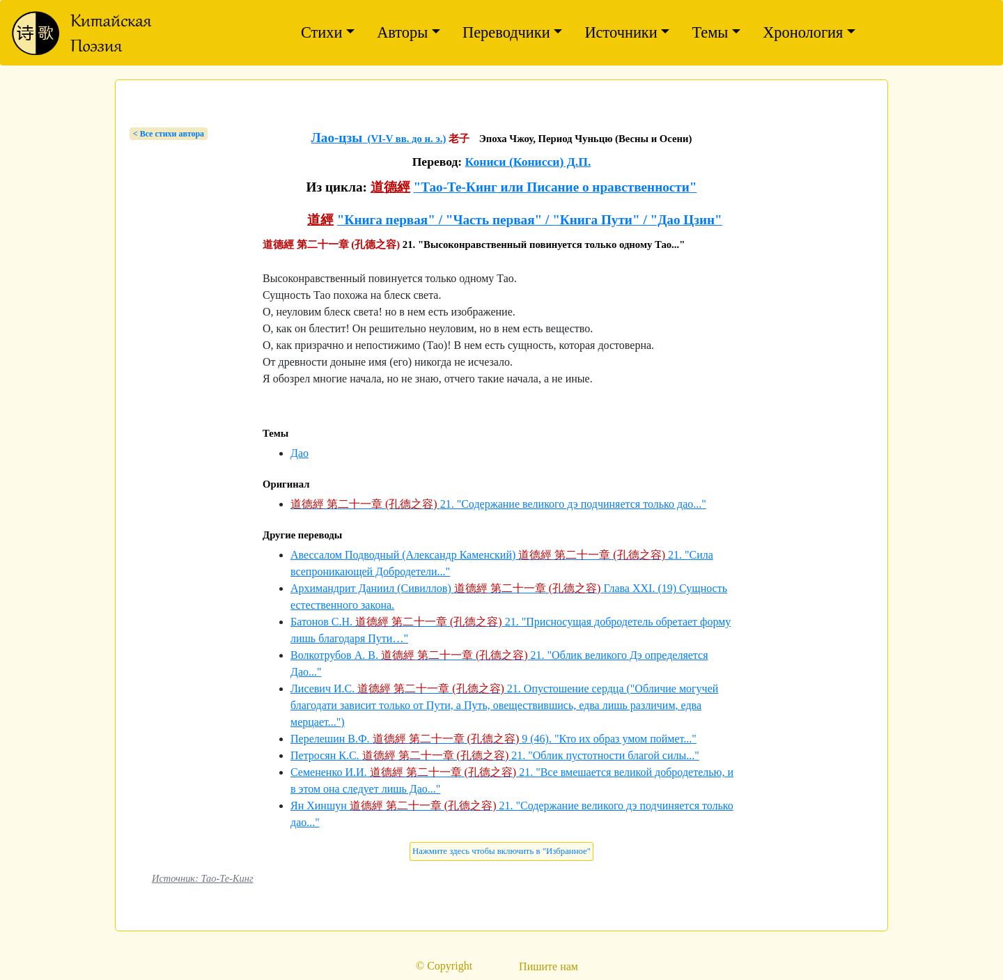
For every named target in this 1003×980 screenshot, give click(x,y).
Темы (710, 32)
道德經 (390, 187)
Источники (620, 32)
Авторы (402, 32)
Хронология (803, 32)
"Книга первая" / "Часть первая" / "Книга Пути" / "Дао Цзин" (529, 219)
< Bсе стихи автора (168, 134)
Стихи (322, 32)
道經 (320, 219)
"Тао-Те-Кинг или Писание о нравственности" (555, 187)
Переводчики (506, 32)
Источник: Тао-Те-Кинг (203, 878)
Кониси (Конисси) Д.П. (528, 162)
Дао (299, 453)
